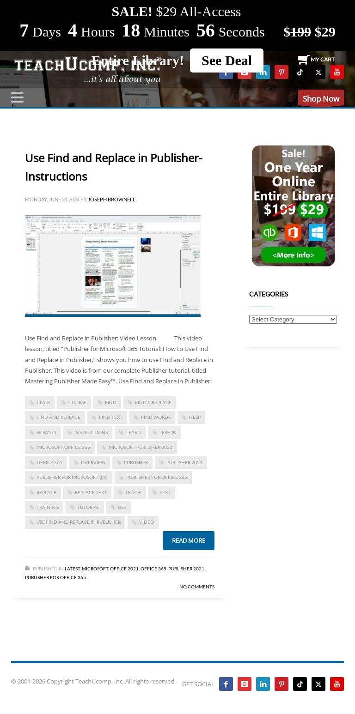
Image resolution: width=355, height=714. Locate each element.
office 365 (49, 462)
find (110, 402)
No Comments (196, 586)
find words (156, 417)
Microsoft (95, 568)
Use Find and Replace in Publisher (79, 522)
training (48, 507)
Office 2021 (124, 568)
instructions (91, 432)
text (165, 492)
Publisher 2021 (184, 462)
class (43, 402)
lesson (168, 432)
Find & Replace (153, 402)
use (122, 507)
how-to (46, 432)
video (146, 522)
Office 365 (153, 568)
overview (93, 462)
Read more (188, 540)
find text (110, 417)
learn (133, 432)
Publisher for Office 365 (156, 477)
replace (46, 492)
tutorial (88, 507)
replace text (91, 492)
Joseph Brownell (111, 199)
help (195, 417)
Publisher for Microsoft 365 (72, 477)
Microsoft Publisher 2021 (140, 447)
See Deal (227, 60)
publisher (136, 462)
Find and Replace (58, 417)
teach (133, 492)
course (77, 402)
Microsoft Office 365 (63, 447)
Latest (72, 568)
